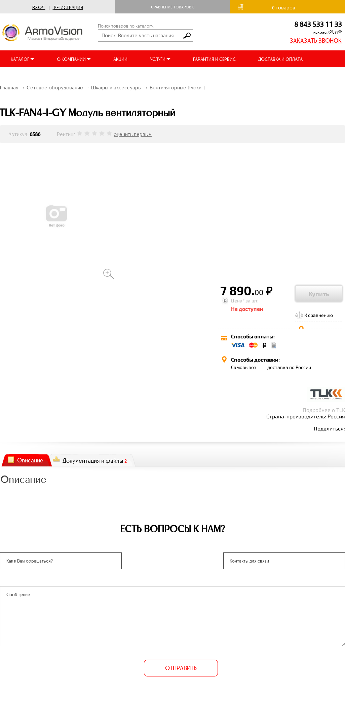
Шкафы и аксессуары (116, 87)
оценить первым (133, 134)
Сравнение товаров (172, 7)
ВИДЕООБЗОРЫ (27, 76)
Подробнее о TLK (324, 410)
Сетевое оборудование (55, 87)
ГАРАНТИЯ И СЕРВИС (214, 59)
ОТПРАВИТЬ (181, 668)
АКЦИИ (120, 59)
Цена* (237, 300)
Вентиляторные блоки (175, 87)
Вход (38, 7)
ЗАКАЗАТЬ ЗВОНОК (316, 40)
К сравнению (318, 315)
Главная (9, 87)
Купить (318, 293)
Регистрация (68, 7)
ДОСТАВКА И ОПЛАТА (280, 59)
